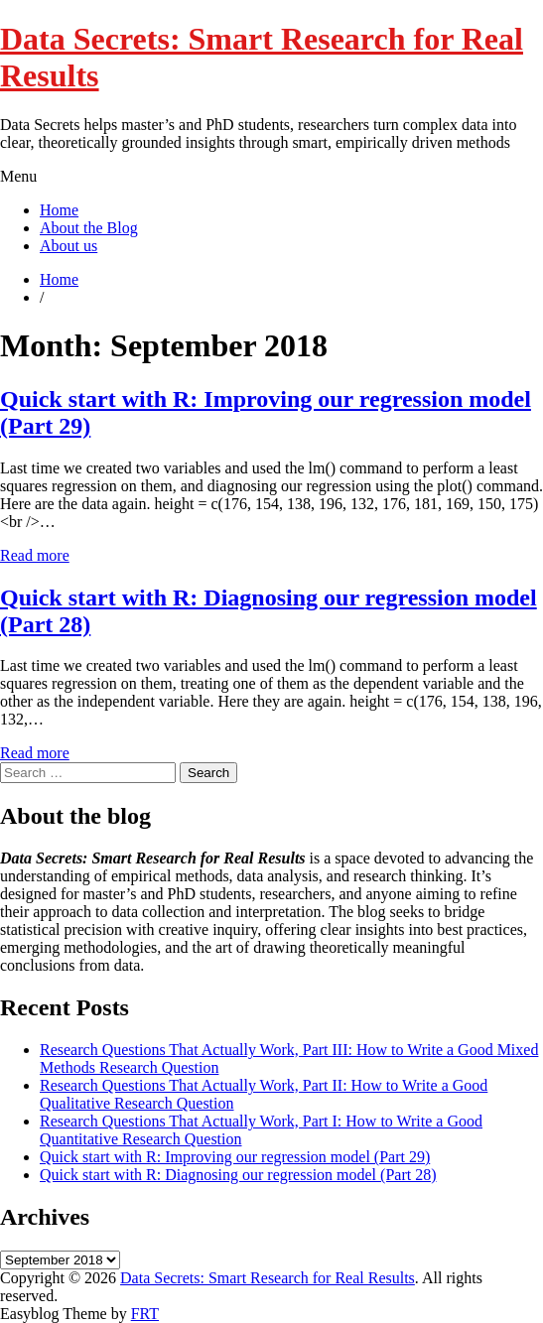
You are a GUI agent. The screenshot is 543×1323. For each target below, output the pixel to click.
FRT (145, 1313)
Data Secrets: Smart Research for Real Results (267, 1277)
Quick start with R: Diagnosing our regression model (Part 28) (238, 1174)
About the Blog (89, 227)
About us (68, 245)
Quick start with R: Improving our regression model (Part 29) (235, 1156)
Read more (34, 555)
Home (59, 209)
